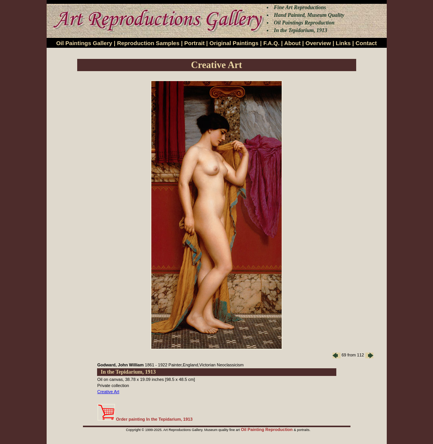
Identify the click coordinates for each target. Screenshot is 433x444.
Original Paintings (233, 43)
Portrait (194, 43)
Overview (318, 43)
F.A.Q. (271, 43)
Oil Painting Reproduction (267, 429)
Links (343, 43)
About (292, 43)
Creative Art (108, 391)
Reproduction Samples (148, 43)
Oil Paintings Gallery (84, 43)
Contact (366, 43)
